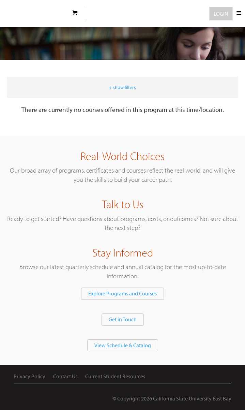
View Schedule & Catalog (122, 345)
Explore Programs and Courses (122, 293)
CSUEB (33, 13)
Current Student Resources (115, 376)
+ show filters (122, 87)
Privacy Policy (29, 376)
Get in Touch (123, 319)
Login (221, 13)
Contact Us (65, 376)
